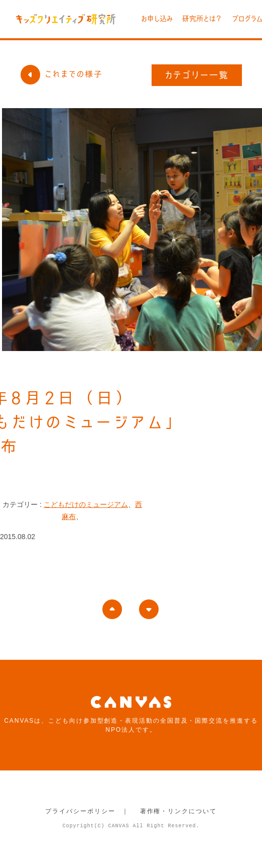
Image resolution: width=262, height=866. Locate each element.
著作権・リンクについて (178, 811)
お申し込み (157, 18)
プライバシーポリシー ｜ (87, 811)
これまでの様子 (61, 74)
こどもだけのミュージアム (86, 504)
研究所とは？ (202, 18)
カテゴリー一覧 (197, 74)
